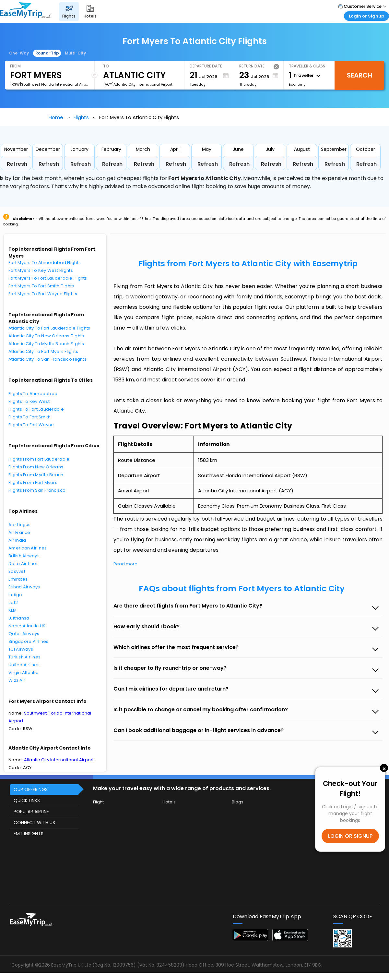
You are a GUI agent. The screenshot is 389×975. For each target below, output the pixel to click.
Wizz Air (16, 680)
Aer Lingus (19, 525)
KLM (12, 610)
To (106, 66)
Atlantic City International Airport (59, 760)
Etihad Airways (24, 587)
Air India (17, 540)
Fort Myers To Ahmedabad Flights (44, 262)
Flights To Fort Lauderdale (36, 409)
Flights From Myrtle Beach (36, 475)
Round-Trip (47, 53)
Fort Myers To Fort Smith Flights (41, 286)
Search (359, 75)
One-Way (19, 53)
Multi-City (75, 53)
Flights (81, 117)
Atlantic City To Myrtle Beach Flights (46, 344)
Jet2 (13, 602)
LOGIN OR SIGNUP (350, 836)
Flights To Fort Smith (29, 417)
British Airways (24, 556)
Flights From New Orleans (35, 467)
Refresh (17, 164)
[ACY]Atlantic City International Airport (137, 84)
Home (56, 117)
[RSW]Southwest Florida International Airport (49, 84)
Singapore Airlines (28, 641)
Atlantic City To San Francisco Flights (47, 359)
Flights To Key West (29, 401)
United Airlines (24, 665)
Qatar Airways (23, 634)
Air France (19, 532)
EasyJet (16, 571)
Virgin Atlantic (23, 672)
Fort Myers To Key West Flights (40, 270)
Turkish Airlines (24, 657)
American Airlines (27, 548)
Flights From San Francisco (37, 490)
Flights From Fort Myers (32, 482)
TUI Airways (20, 649)
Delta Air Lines (23, 563)
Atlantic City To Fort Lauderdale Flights (49, 328)
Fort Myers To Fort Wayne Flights (42, 294)
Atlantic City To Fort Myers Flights (43, 351)
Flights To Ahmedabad (32, 394)
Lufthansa (18, 618)
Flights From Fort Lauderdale (38, 459)
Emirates (18, 579)
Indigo (15, 595)
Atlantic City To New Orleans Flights (46, 336)
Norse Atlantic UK (26, 626)
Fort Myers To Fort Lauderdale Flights (47, 278)
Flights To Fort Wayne (31, 425)
